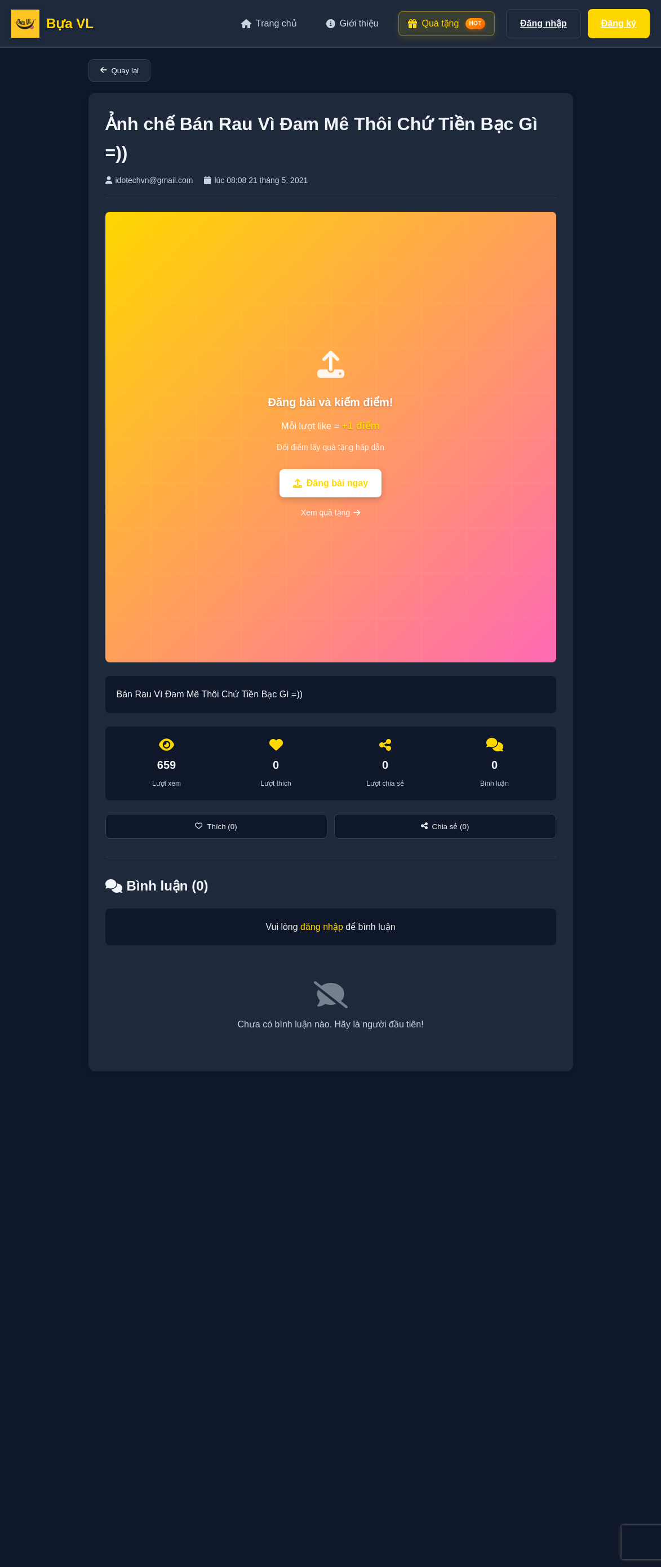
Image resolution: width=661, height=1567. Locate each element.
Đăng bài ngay (330, 483)
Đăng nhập (543, 23)
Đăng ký (618, 23)
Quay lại (119, 70)
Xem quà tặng (330, 512)
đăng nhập (321, 927)
